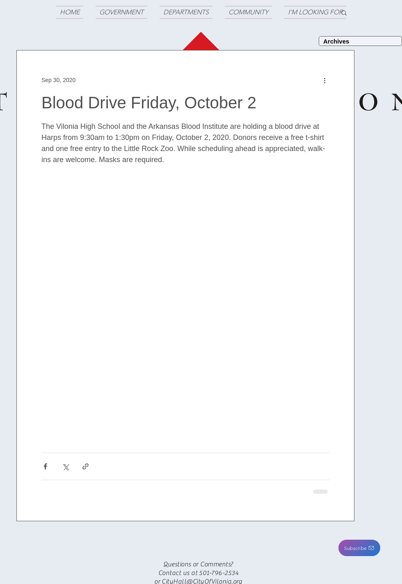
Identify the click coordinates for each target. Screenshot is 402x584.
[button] (359, 548)
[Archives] (360, 41)
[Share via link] (85, 466)
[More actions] (324, 80)
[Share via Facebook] (45, 466)
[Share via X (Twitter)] (65, 466)
